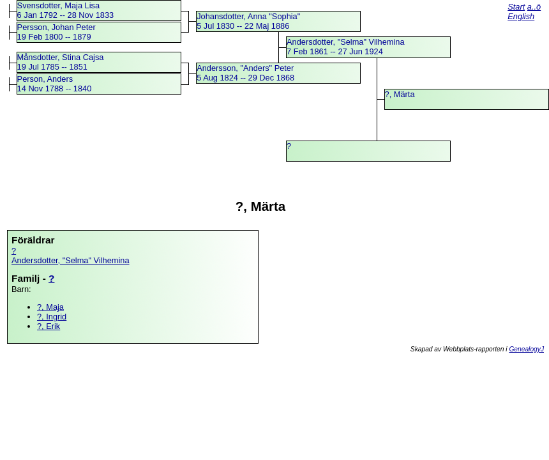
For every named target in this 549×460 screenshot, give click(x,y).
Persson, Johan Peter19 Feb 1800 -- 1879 (56, 32)
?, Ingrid (51, 316)
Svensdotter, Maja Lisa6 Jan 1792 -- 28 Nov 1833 (65, 10)
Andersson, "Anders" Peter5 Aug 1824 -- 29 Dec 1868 (245, 72)
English (521, 16)
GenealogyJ (526, 349)
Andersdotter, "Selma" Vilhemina (70, 260)
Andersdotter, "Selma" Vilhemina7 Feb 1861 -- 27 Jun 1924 (346, 46)
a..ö (534, 7)
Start (516, 7)
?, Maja (50, 307)
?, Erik (48, 326)
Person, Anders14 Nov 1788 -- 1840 (54, 83)
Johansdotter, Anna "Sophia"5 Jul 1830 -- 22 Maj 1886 (248, 21)
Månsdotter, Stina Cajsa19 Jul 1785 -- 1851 (60, 62)
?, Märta (400, 94)
